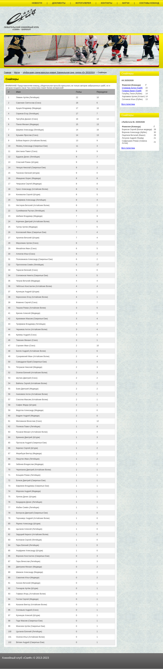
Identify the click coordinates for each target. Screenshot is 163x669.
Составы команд (149, 3)
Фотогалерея (83, 3)
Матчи (125, 3)
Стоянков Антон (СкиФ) (132, 88)
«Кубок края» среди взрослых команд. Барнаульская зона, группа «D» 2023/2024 (59, 72)
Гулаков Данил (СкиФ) (132, 91)
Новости (37, 3)
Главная (7, 72)
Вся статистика (128, 104)
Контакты (106, 3)
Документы (58, 3)
